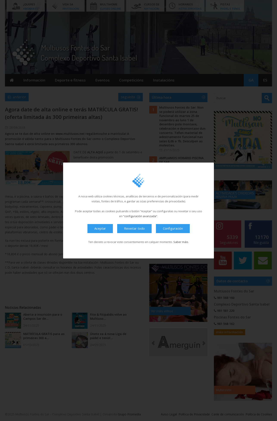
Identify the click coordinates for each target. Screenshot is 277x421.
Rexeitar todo (134, 228)
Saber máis (180, 242)
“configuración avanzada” (140, 216)
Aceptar (100, 228)
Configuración (173, 228)
